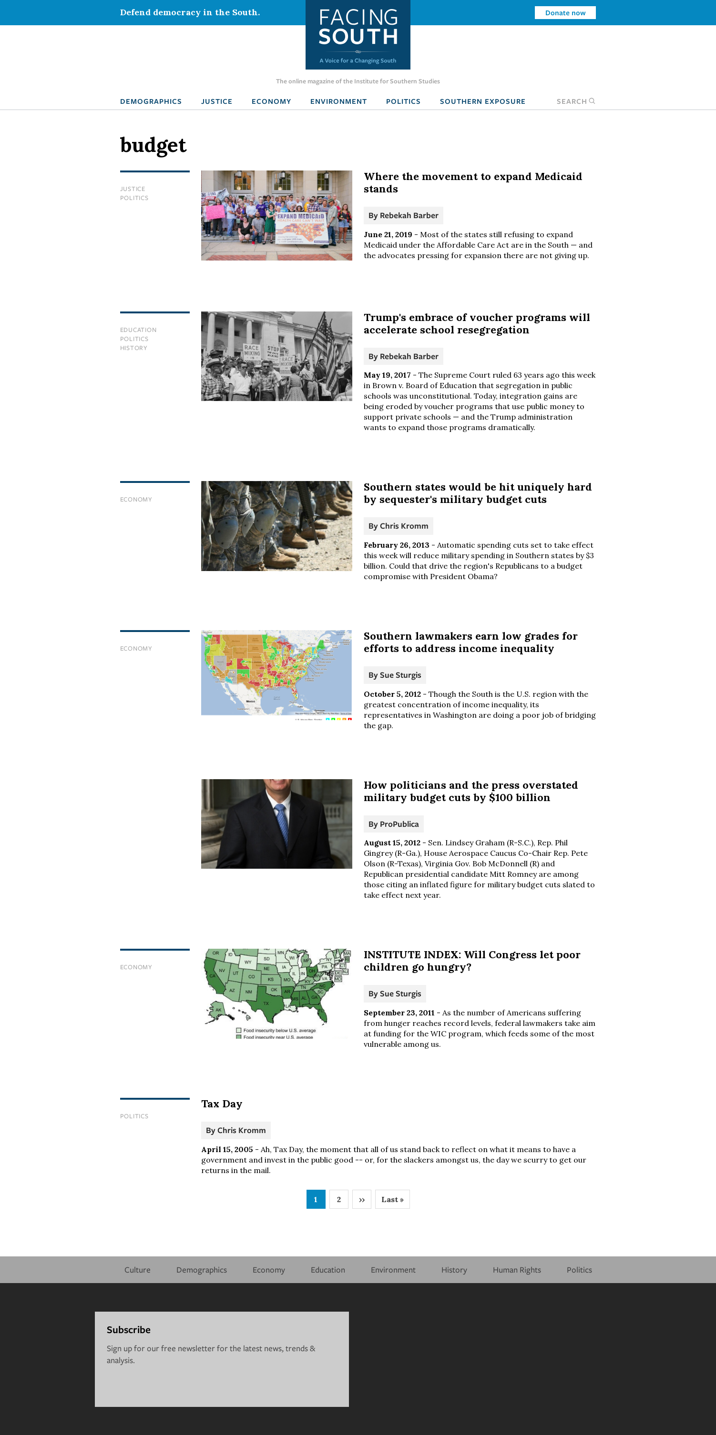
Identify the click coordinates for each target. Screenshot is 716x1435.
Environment (338, 101)
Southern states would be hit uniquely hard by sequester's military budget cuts (478, 493)
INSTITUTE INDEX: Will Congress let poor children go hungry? (472, 960)
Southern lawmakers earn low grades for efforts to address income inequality (471, 642)
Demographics (151, 101)
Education (138, 329)
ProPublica (399, 823)
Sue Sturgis (400, 674)
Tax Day (222, 1103)
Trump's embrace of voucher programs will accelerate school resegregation (477, 323)
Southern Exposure (483, 101)
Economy (271, 101)
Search (576, 101)
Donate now (565, 12)
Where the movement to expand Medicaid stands (473, 182)
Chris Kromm (404, 525)
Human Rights (517, 1269)
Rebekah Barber (409, 215)
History (134, 347)
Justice (217, 101)
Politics (403, 101)
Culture (137, 1269)
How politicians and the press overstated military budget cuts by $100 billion (471, 791)
